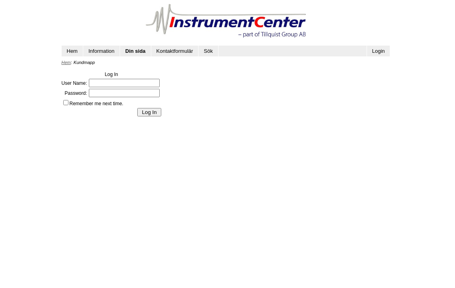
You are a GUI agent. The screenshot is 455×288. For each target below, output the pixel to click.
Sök (208, 51)
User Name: (74, 83)
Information (101, 51)
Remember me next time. (97, 103)
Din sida (135, 51)
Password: (75, 93)
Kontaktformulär (174, 51)
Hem (72, 51)
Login (378, 51)
